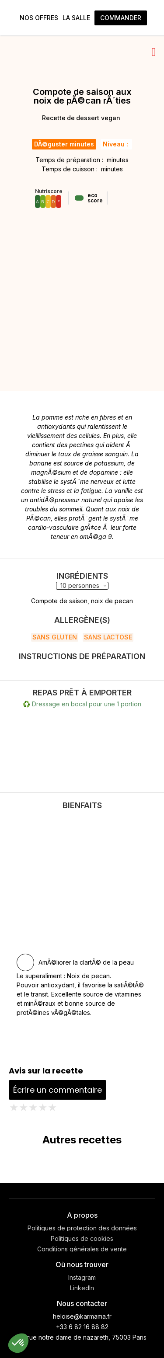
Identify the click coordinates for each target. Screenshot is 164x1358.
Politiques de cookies (82, 1239)
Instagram (82, 1278)
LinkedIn (82, 1288)
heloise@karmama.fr (82, 1316)
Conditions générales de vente (82, 1249)
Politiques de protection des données (82, 1228)
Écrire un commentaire (57, 1089)
